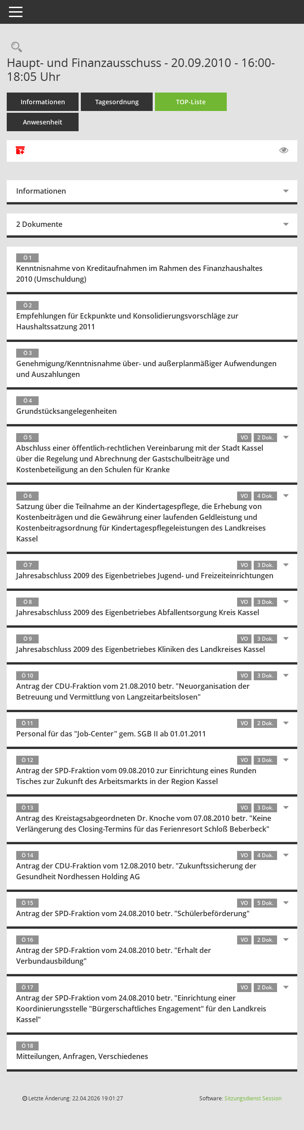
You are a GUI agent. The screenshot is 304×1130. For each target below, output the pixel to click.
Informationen (43, 101)
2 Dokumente (39, 224)
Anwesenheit (42, 122)
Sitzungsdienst (253, 1098)
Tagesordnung (117, 101)
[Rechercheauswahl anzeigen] (14, 47)
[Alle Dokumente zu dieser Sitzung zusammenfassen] (20, 151)
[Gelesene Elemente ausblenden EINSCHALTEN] (284, 150)
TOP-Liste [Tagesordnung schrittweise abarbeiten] (191, 101)
